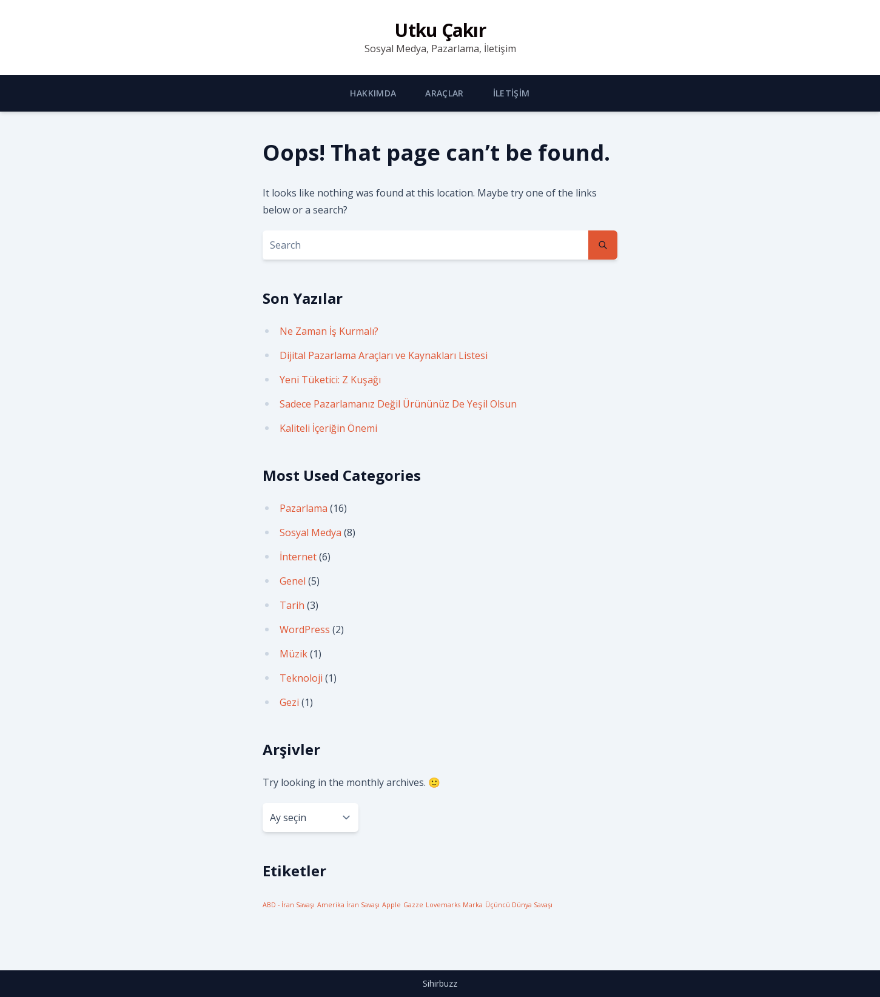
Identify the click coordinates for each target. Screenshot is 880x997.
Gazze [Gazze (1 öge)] (413, 905)
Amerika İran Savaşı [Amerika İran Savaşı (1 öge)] (348, 905)
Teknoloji (301, 678)
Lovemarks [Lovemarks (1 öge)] (443, 905)
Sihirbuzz (440, 983)
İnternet (298, 556)
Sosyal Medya (310, 532)
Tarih (292, 605)
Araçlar (444, 93)
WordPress (305, 629)
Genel (293, 581)
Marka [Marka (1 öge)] (473, 905)
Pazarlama (303, 508)
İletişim (511, 93)
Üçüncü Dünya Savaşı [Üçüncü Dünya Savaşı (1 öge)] (519, 905)
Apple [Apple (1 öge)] (391, 905)
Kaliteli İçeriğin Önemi (328, 428)
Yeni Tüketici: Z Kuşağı (330, 379)
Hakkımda (373, 93)
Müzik (293, 653)
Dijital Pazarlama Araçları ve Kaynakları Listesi (384, 355)
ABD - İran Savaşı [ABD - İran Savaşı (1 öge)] (289, 905)
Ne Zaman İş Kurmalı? (329, 331)
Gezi (289, 702)
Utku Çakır (440, 30)
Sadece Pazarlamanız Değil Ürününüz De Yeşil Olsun (398, 404)
